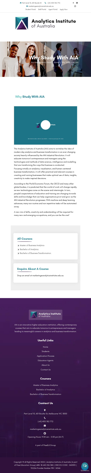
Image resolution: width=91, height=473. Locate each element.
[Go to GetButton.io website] (85, 470)
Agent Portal (53, 9)
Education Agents (45, 360)
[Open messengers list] (85, 465)
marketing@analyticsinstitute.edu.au (40, 6)
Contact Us (45, 370)
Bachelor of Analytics (29, 249)
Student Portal (30, 9)
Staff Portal (42, 9)
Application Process (45, 356)
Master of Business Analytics (32, 245)
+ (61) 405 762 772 (52, 3)
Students (45, 351)
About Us (45, 365)
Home (56, 62)
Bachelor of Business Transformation (35, 253)
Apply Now (63, 9)
